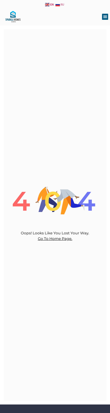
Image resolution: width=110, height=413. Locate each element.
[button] (105, 17)
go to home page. (55, 238)
